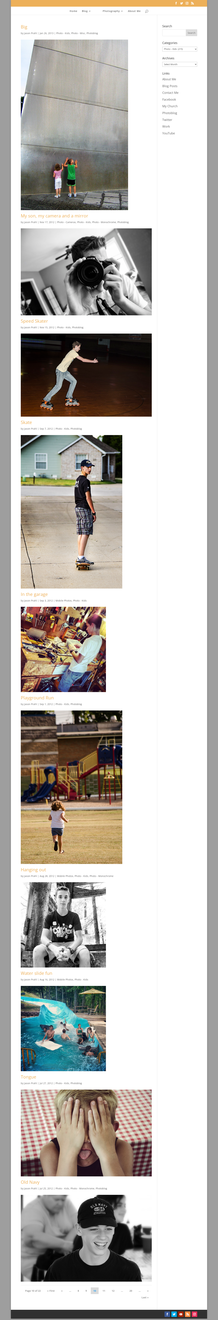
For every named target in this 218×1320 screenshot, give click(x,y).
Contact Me (170, 93)
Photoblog (92, 33)
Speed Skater (34, 321)
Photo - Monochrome (104, 222)
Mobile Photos (64, 600)
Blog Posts (169, 86)
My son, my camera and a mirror (54, 216)
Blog (85, 11)
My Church (170, 106)
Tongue (28, 1077)
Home (73, 11)
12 (113, 1290)
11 (104, 1290)
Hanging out (33, 870)
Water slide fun (36, 973)
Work (166, 126)
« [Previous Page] (62, 1290)
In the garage (34, 594)
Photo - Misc (78, 33)
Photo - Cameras (66, 222)
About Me (134, 11)
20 (130, 1290)
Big (24, 27)
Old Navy (30, 1182)
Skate (26, 422)
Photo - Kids (63, 33)
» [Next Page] (148, 1290)
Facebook (169, 99)
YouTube (168, 133)
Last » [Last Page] (145, 1297)
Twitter (167, 120)
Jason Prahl (30, 33)
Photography (111, 11)
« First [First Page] (51, 1290)
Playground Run (37, 698)
